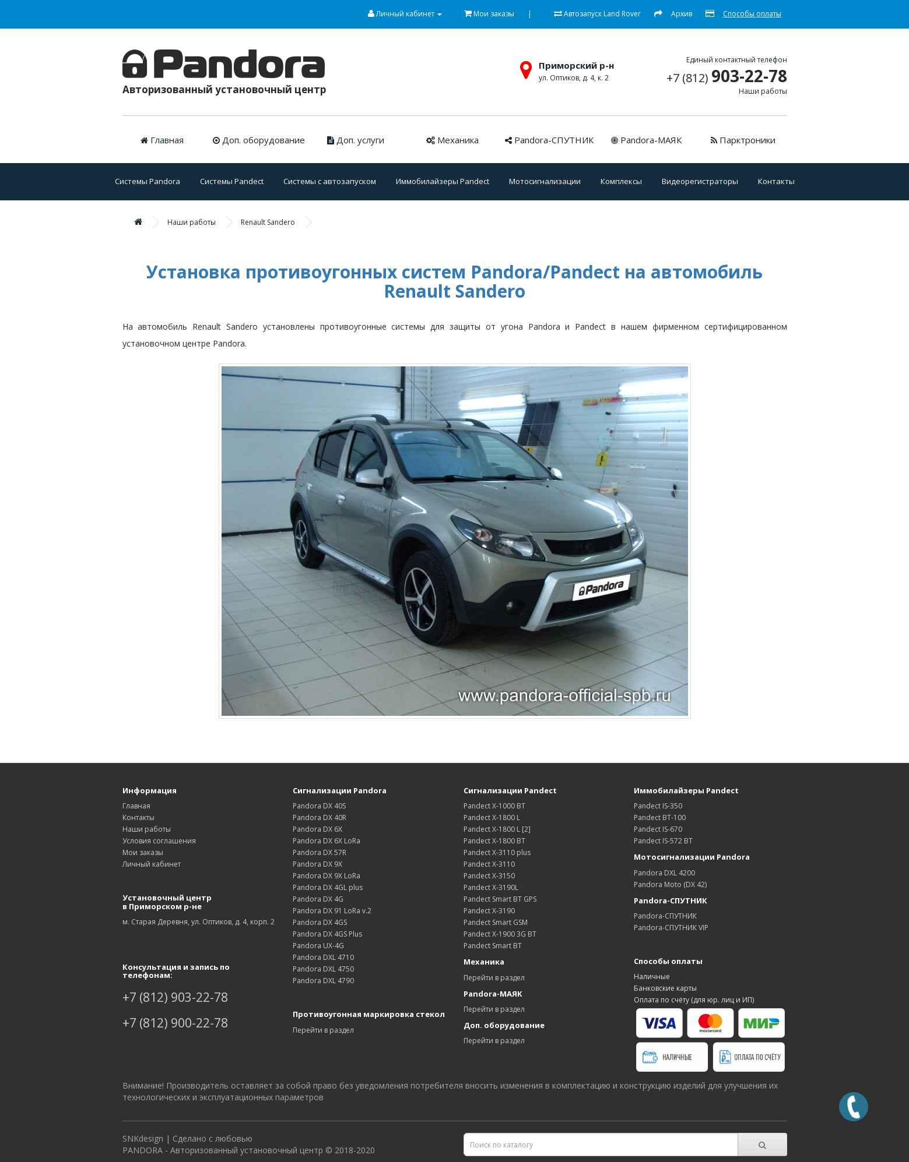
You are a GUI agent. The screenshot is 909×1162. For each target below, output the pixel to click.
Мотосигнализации (545, 181)
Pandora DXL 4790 (323, 981)
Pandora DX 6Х (317, 829)
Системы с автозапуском (329, 181)
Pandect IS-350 (658, 806)
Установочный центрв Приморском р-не (167, 901)
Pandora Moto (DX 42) (670, 884)
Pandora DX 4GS (320, 922)
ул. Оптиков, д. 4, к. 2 (574, 78)
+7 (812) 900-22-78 (175, 1023)
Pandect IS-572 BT (663, 841)
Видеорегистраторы (700, 181)
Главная (162, 140)
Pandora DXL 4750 (323, 969)
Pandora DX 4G (318, 899)
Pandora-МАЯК (646, 140)
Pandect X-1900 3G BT (500, 934)
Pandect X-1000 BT (494, 806)
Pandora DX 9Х (317, 864)
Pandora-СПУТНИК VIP (671, 928)
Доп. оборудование (259, 140)
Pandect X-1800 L (492, 817)
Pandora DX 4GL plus (328, 887)
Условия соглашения (159, 841)
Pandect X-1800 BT (494, 841)
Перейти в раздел (323, 1030)
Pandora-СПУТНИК (549, 140)
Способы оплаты (752, 14)
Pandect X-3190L (491, 887)
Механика (452, 140)
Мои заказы (142, 852)
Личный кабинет (151, 864)
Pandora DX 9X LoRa (326, 876)
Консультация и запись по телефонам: (176, 971)
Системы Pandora (147, 181)
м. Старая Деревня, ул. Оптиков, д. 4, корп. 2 (198, 922)
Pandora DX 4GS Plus (327, 934)
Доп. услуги (355, 140)
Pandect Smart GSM (496, 922)
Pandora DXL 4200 (664, 873)
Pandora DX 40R (319, 817)
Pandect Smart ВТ (493, 946)
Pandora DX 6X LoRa (326, 841)
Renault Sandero (268, 222)
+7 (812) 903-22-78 (175, 997)
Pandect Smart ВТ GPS (500, 899)
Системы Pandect (232, 181)
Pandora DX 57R (319, 852)
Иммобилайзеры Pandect (442, 181)
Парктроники (743, 140)
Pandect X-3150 (489, 876)
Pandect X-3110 (489, 864)
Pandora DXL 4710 (323, 957)
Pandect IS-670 (658, 829)
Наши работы (763, 91)
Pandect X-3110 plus (497, 852)
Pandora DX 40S (319, 806)
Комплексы (621, 181)
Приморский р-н (576, 65)
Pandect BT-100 (660, 817)
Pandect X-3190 (489, 911)
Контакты (776, 181)
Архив (681, 14)
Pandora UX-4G (318, 946)
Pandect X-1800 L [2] (497, 829)
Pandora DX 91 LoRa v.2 (332, 911)
